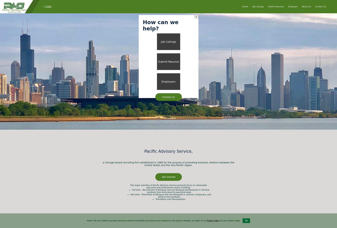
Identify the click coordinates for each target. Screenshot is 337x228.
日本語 (48, 6)
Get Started (168, 177)
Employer (293, 6)
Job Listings (258, 6)
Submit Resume (276, 6)
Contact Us (320, 6)
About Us (306, 6)
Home (245, 6)
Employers (168, 81)
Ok (246, 221)
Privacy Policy (213, 221)
